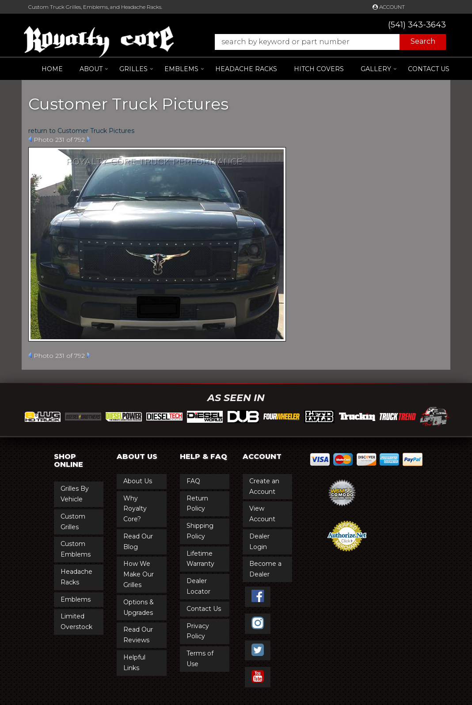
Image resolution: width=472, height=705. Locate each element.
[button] (326, 42)
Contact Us (428, 69)
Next (88, 139)
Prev (29, 139)
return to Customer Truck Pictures (81, 131)
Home (52, 69)
